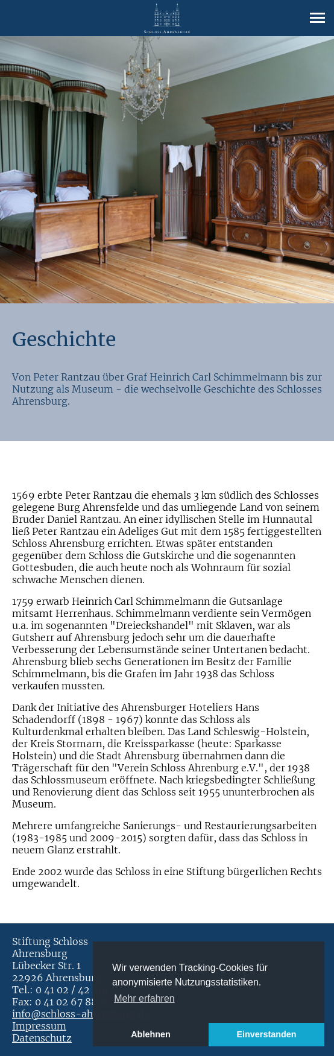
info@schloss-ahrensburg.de (81, 1014)
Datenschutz (42, 1038)
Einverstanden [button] (266, 1034)
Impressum (39, 1026)
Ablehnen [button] (151, 1034)
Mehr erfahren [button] (144, 998)
